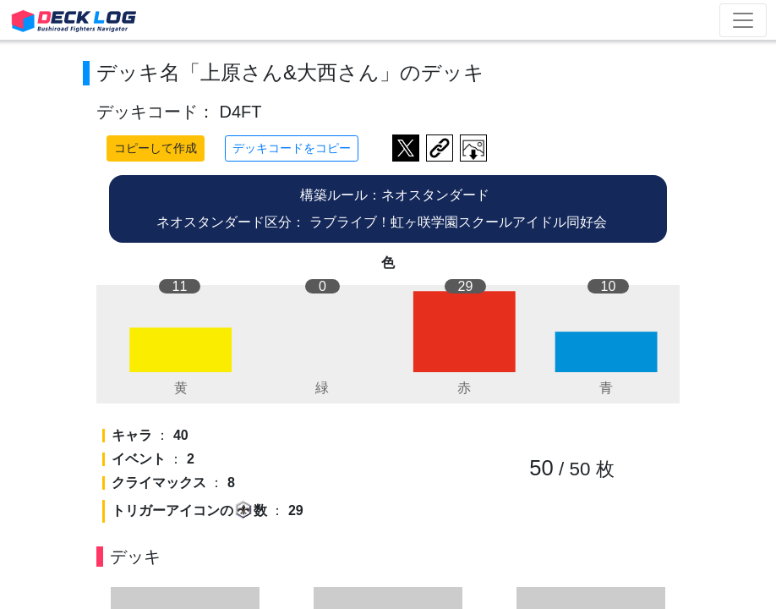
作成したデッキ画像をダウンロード (473, 148)
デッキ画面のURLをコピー (439, 148)
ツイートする (405, 148)
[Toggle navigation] (743, 20)
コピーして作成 (155, 148)
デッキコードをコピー (291, 148)
